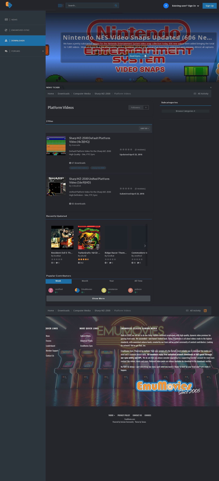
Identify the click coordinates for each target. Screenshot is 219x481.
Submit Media (89, 335)
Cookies (150, 418)
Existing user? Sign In (185, 5)
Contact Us (55, 355)
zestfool (143, 255)
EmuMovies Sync (90, 345)
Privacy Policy (126, 418)
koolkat (62, 255)
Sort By (145, 128)
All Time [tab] (139, 281)
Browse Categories (185, 111)
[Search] (82, 5)
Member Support (57, 350)
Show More (101, 298)
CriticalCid (81, 185)
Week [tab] (62, 281)
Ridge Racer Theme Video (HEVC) (128, 252)
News (53, 335)
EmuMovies (90, 289)
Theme (114, 418)
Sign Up (210, 5)
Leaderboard (55, 345)
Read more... (131, 56)
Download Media (90, 340)
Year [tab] (113, 281)
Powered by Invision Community (125, 425)
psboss (139, 289)
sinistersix (115, 289)
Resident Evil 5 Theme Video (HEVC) (75, 252)
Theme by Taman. (143, 425)
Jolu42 (88, 255)
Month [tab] (88, 281)
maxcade (81, 145)
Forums (53, 340)
